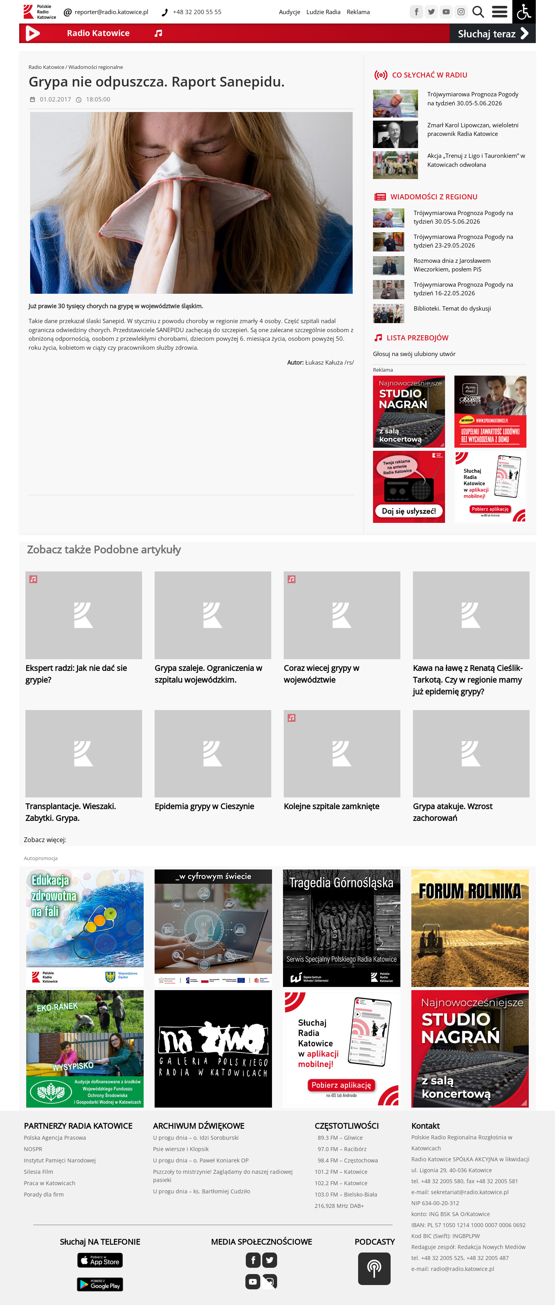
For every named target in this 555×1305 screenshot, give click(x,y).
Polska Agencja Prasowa (55, 1137)
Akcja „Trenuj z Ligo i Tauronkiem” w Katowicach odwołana (476, 160)
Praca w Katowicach (50, 1183)
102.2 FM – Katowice (341, 1183)
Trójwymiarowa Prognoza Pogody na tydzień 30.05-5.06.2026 (473, 98)
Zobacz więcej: (45, 839)
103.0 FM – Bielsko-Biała (346, 1194)
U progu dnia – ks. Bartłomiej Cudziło (201, 1191)
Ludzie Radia (323, 12)
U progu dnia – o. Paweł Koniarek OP (201, 1160)
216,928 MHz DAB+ (339, 1205)
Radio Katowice (46, 66)
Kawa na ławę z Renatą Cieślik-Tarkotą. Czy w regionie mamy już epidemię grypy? (468, 680)
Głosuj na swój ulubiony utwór (414, 354)
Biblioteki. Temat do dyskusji (452, 308)
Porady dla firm (44, 1194)
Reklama (358, 12)
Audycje (289, 12)
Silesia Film (38, 1171)
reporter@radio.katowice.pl (110, 12)
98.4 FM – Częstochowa (346, 1160)
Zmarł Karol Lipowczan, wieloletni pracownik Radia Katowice (473, 129)
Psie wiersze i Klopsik (181, 1149)
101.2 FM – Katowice (341, 1171)
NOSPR (33, 1149)
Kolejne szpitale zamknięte (331, 806)
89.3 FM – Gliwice (339, 1137)
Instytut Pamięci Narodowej (60, 1160)
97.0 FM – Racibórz (341, 1149)
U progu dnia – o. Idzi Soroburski (196, 1137)
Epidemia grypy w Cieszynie (204, 806)
